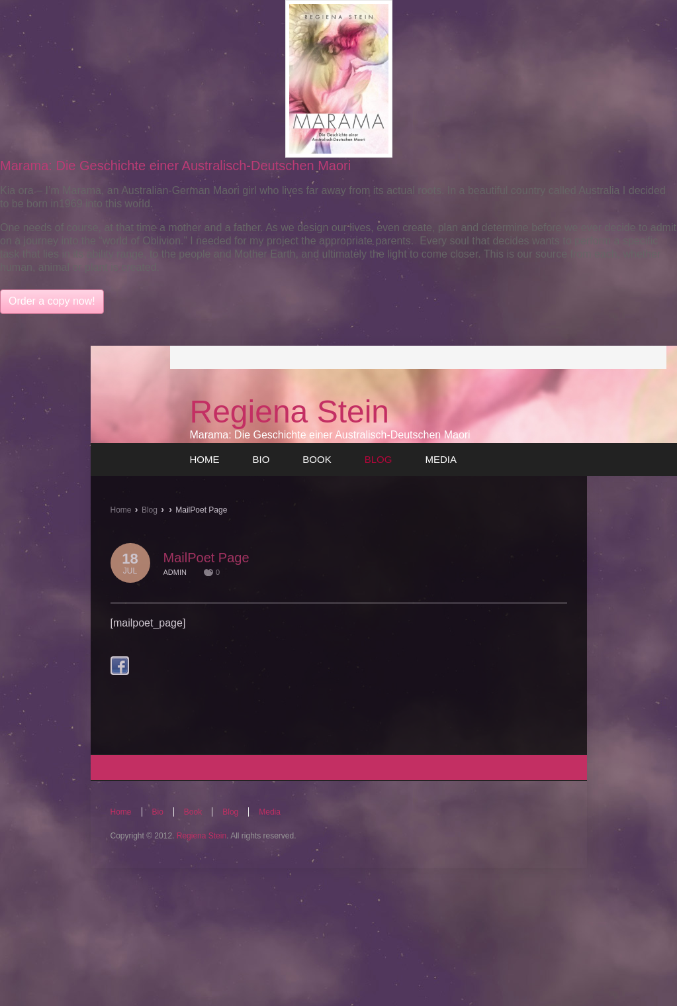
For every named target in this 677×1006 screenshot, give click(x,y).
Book (193, 812)
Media (270, 812)
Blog (150, 510)
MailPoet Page (206, 557)
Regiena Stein (290, 411)
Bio (157, 812)
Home (121, 510)
